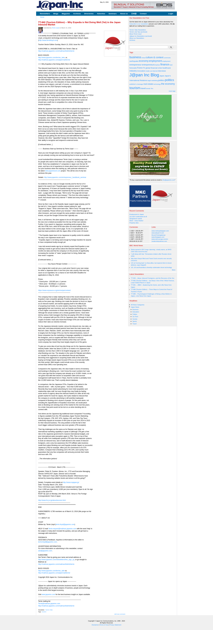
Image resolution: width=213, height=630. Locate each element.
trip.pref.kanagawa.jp (158, 235)
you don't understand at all (138, 216)
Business (135, 309)
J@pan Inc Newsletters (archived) (140, 36)
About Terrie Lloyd (135, 34)
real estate (148, 84)
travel (143, 88)
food (171, 65)
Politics (134, 314)
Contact (143, 14)
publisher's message (136, 84)
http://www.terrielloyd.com (48, 40)
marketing (154, 80)
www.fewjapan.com (158, 237)
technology (157, 84)
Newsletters (45, 14)
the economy (168, 83)
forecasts (133, 68)
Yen (152, 88)
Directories (89, 14)
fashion (157, 65)
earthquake (133, 61)
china (143, 57)
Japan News (135, 307)
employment (155, 61)
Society (134, 319)
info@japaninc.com (168, 180)
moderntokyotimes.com (159, 241)
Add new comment (119, 614)
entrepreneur (135, 65)
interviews (162, 71)
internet (155, 71)
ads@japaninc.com (45, 551)
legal (149, 80)
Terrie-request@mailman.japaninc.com (62, 529)
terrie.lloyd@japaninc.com (65, 524)
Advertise (101, 14)
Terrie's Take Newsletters (137, 30)
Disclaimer (95, 625)
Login (170, 14)
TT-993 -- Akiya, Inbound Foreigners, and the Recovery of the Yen (152, 278)
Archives (77, 14)
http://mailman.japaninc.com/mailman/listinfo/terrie (56, 51)
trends (148, 88)
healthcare (166, 68)
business (135, 57)
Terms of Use (104, 625)
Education (135, 312)
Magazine (66, 14)
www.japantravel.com (52, 171)
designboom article (135, 218)
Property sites (134, 223)
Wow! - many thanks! (136, 220)
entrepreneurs (148, 65)
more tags (172, 91)
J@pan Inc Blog (144, 75)
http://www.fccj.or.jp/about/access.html (52, 500)
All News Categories (137, 305)
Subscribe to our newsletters (138, 24)
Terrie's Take (49, 610)
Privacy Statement (115, 625)
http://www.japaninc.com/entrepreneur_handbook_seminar (65, 177)
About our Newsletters (136, 38)
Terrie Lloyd (55, 28)
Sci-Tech (135, 316)
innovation (141, 71)
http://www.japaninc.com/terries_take (51, 57)
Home (42, 17)
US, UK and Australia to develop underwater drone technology (151, 267)
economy (143, 61)
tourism (44, 611)
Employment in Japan (136, 214)
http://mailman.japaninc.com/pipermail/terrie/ (54, 60)
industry (133, 71)
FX (144, 68)
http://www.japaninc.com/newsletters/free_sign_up (56, 560)
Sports (134, 321)
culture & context (154, 57)
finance (164, 64)
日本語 (134, 14)
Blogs (55, 14)
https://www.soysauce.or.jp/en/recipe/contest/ (54, 290)
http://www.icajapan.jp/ (71, 482)
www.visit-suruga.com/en (160, 239)
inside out (149, 71)
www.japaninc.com (48, 594)
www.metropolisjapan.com (160, 231)
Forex (139, 68)
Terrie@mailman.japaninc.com (49, 603)
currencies (167, 57)
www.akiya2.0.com (158, 233)
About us (124, 14)
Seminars (113, 14)
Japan (161, 76)
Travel (134, 324)
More (173, 270)
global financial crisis (154, 68)
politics (161, 80)
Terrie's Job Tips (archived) (138, 32)
